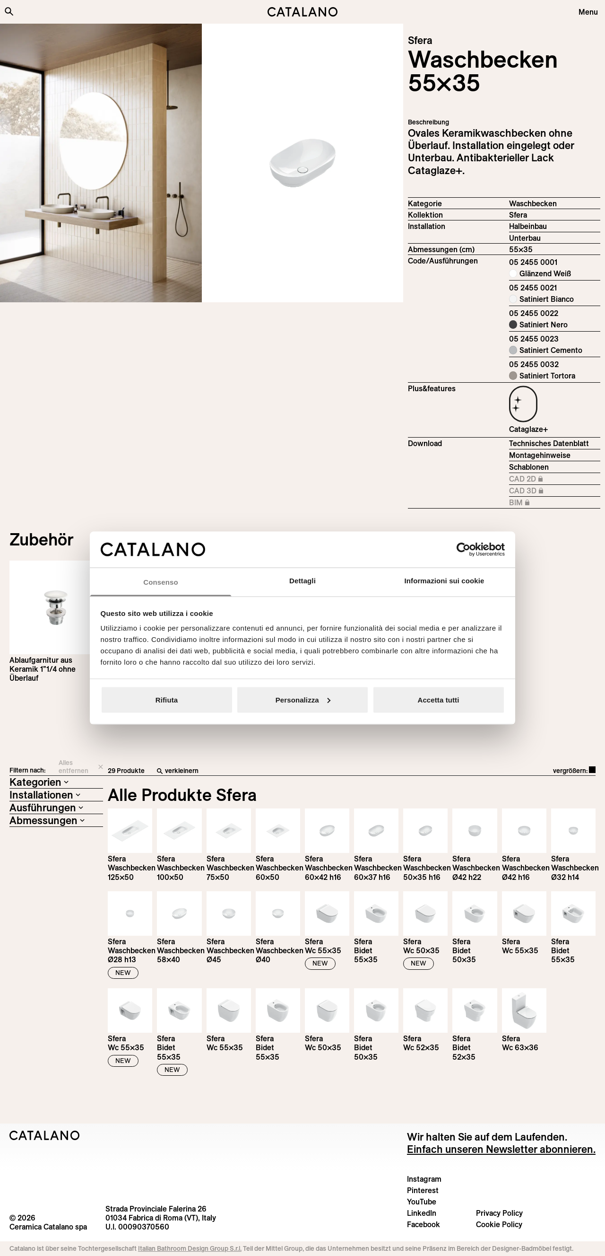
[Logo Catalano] (44, 1135)
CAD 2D (549, 479)
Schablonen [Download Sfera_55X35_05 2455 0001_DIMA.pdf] (529, 467)
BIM (549, 503)
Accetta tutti (438, 699)
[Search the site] (9, 11)
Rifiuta (167, 699)
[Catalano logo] (302, 12)
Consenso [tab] (160, 582)
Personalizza (303, 699)
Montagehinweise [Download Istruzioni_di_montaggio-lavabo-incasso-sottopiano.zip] (539, 455)
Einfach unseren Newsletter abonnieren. (501, 1149)
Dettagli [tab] (302, 581)
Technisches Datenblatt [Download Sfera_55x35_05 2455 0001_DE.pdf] (549, 443)
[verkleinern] (281, 771)
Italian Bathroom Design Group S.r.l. (190, 1248)
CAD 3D (549, 491)
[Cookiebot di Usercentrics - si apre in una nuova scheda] (463, 549)
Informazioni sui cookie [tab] (444, 581)
